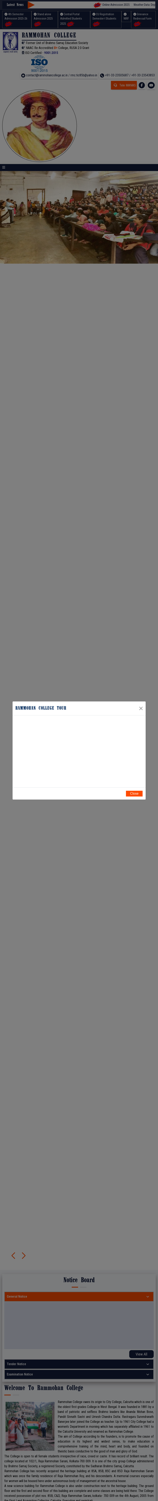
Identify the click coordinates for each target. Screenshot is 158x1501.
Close (134, 793)
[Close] (141, 708)
